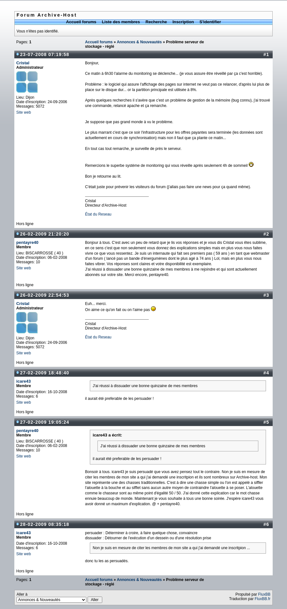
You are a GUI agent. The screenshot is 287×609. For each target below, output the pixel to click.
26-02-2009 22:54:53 (44, 295)
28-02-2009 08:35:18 (44, 524)
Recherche (156, 21)
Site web (23, 112)
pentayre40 (27, 242)
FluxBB (264, 594)
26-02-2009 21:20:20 (44, 234)
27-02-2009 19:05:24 (44, 422)
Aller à (59, 597)
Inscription (183, 21)
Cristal (22, 62)
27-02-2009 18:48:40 (44, 372)
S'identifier (210, 21)
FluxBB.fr (262, 599)
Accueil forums (81, 21)
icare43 (23, 381)
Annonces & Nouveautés (139, 42)
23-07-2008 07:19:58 (44, 54)
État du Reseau (98, 214)
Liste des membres (121, 21)
